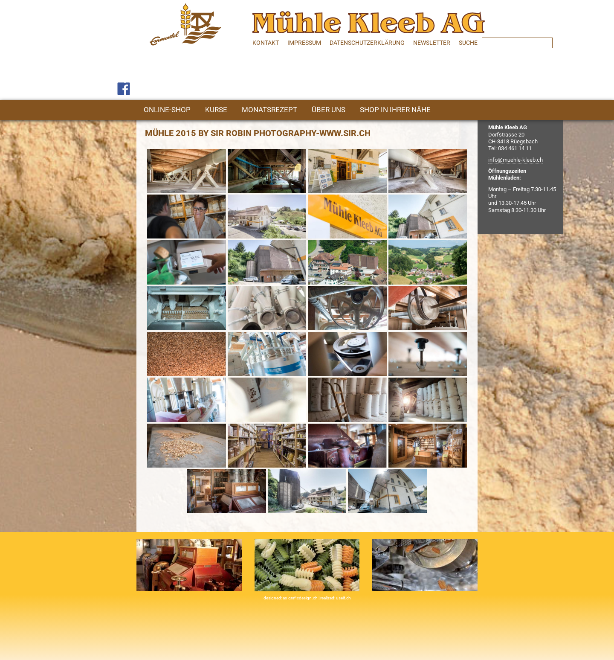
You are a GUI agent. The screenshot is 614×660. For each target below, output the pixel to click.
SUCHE (468, 42)
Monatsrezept (269, 109)
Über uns (328, 109)
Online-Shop (167, 109)
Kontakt (265, 42)
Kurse (216, 109)
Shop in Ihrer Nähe (395, 109)
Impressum (304, 42)
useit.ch (343, 598)
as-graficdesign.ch (301, 598)
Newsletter (431, 42)
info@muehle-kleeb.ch (515, 160)
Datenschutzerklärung (367, 42)
